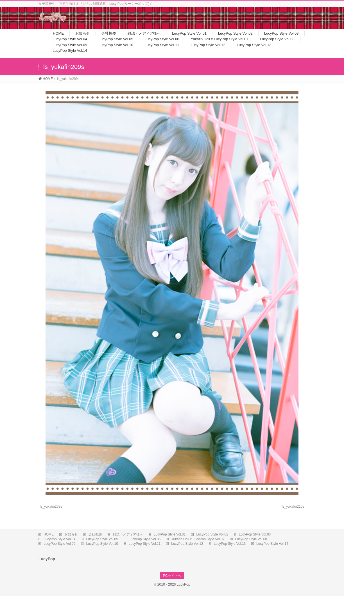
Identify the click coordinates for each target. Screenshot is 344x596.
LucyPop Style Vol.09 (59, 544)
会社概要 (95, 534)
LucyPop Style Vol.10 (102, 544)
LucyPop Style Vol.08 (251, 539)
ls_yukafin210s (293, 506)
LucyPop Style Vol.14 (272, 544)
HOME (49, 534)
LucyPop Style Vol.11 (144, 544)
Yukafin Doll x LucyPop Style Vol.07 (197, 539)
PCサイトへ (172, 576)
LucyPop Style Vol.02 (212, 534)
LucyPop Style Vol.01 (169, 534)
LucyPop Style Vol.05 (102, 539)
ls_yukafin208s (51, 506)
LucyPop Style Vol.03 (255, 534)
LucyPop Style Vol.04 (59, 539)
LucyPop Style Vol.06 (144, 539)
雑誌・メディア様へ (128, 534)
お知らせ (71, 534)
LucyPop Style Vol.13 (230, 544)
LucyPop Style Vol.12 (187, 544)
